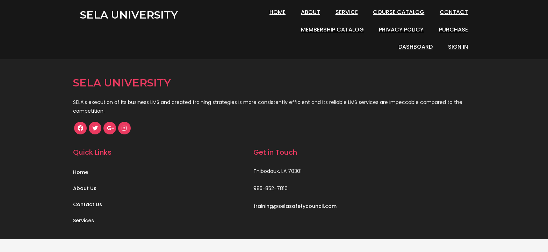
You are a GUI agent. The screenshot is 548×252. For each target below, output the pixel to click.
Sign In (458, 30)
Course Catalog (398, 12)
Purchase (368, 30)
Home (277, 12)
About (310, 12)
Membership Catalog (247, 30)
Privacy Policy (316, 30)
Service (347, 12)
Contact (454, 12)
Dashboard (415, 30)
